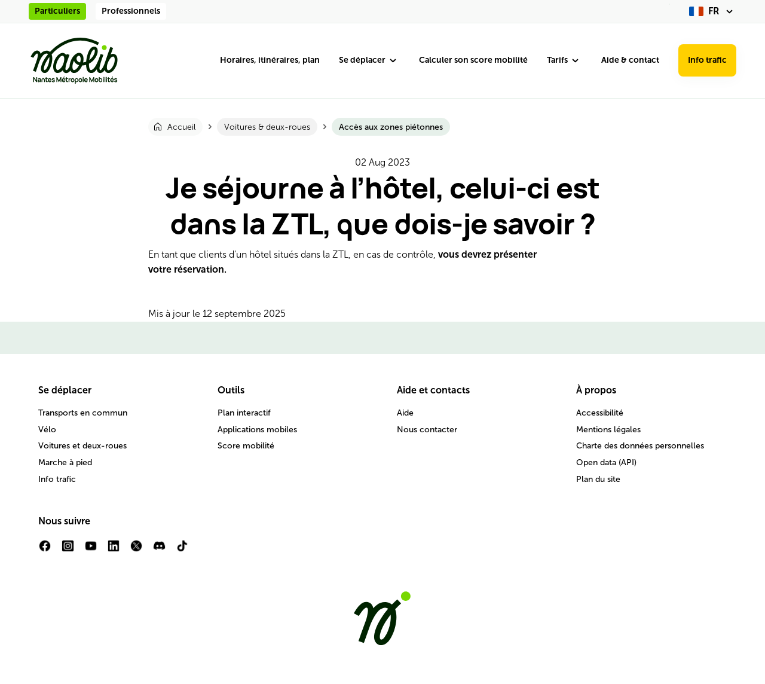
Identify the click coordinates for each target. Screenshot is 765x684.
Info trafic (707, 60)
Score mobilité (246, 446)
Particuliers (57, 11)
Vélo (47, 430)
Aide (405, 413)
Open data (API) (606, 462)
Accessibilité (599, 413)
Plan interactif (244, 413)
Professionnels (131, 11)
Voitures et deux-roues (82, 446)
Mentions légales (608, 430)
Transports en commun (82, 413)
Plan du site (598, 479)
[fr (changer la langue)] (712, 11)
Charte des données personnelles (640, 446)
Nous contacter (427, 430)
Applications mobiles (257, 430)
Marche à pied (65, 462)
